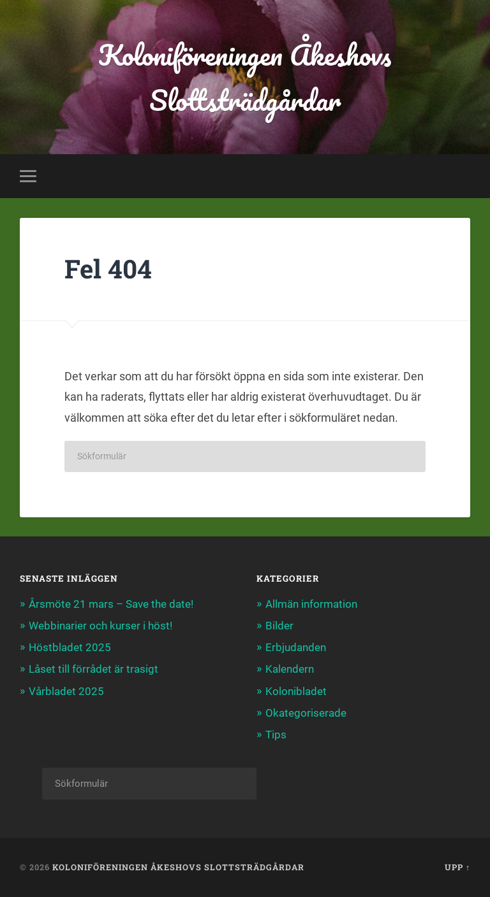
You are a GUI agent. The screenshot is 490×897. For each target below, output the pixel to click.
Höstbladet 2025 (70, 647)
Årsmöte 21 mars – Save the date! (111, 604)
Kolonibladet (296, 691)
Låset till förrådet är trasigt (93, 669)
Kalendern (289, 669)
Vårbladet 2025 (66, 691)
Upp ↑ (457, 867)
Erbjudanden (295, 647)
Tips (275, 734)
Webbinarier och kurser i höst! (100, 625)
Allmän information (311, 604)
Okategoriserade (305, 713)
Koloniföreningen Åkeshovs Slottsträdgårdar (244, 77)
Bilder (279, 625)
